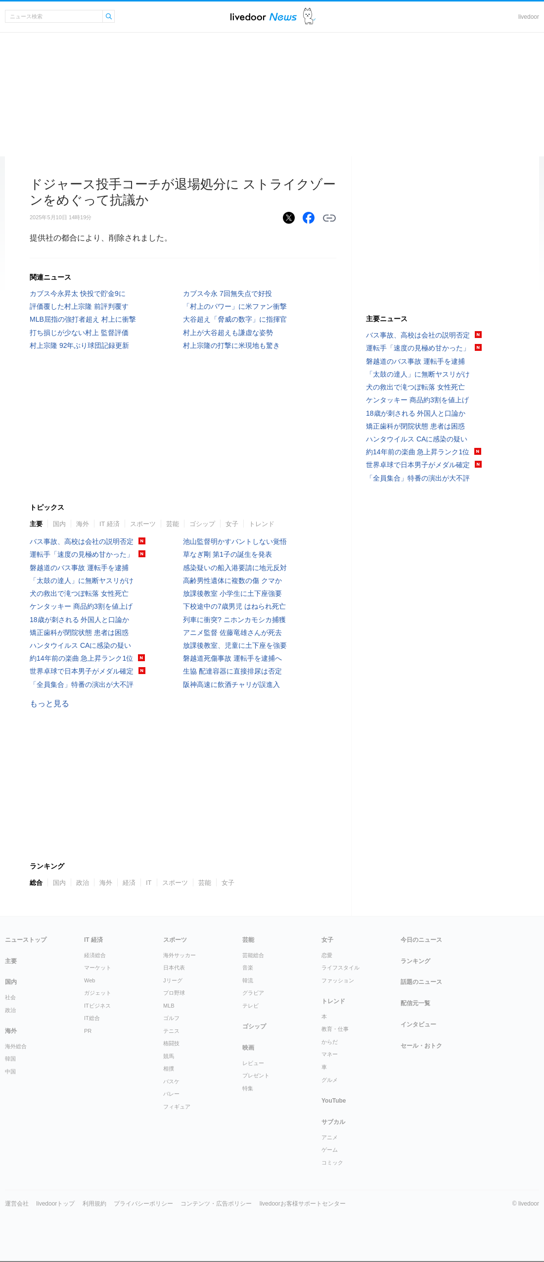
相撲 (168, 1068)
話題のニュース (421, 981)
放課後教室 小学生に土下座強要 (232, 593)
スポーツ (143, 524)
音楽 (247, 968)
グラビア (253, 993)
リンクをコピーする (329, 218)
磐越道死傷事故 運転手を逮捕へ (232, 658)
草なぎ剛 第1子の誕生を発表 (227, 554)
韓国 (10, 1059)
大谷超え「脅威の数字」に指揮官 (235, 319)
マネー (329, 1054)
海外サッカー (179, 955)
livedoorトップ (55, 1203)
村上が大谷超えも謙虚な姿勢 (228, 333)
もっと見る (49, 703)
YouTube (333, 1100)
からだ (329, 1042)
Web (89, 980)
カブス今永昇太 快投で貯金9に (78, 293)
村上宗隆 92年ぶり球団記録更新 (79, 345)
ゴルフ (171, 1018)
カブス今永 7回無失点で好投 (227, 293)
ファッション (337, 980)
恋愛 (326, 955)
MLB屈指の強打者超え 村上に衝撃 (83, 319)
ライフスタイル (340, 968)
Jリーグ (172, 980)
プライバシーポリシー (143, 1203)
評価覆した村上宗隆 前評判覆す (79, 306)
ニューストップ (25, 939)
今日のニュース (421, 939)
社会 (10, 997)
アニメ (329, 1137)
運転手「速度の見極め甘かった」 (82, 554)
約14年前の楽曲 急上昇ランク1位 (81, 658)
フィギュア (176, 1107)
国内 (59, 524)
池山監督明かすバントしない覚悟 (235, 541)
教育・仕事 (335, 1029)
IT (149, 882)
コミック (332, 1162)
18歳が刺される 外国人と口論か (79, 620)
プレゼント (256, 1075)
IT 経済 (109, 524)
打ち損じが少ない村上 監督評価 (79, 333)
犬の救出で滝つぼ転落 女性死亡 (79, 593)
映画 (248, 1047)
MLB (169, 1006)
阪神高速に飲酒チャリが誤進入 (231, 684)
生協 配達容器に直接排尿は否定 (232, 671)
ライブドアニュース (263, 16)
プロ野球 (174, 993)
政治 (82, 882)
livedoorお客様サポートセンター (303, 1203)
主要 (36, 524)
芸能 (172, 524)
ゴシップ (202, 524)
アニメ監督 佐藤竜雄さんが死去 (232, 632)
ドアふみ (309, 16)
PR (87, 1031)
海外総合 (16, 1046)
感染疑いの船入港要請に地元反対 (235, 568)
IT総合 (92, 1018)
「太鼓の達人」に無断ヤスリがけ (82, 580)
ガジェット (97, 993)
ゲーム (329, 1150)
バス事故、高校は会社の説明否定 (82, 541)
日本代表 (174, 968)
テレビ (250, 1006)
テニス (171, 1031)
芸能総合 (253, 955)
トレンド (261, 524)
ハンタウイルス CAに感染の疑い (80, 645)
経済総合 (95, 955)
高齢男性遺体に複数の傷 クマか (232, 580)
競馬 (168, 1056)
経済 (129, 882)
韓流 (247, 980)
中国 (10, 1071)
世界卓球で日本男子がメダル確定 (82, 671)
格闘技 (171, 1043)
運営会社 (17, 1203)
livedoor (528, 16)
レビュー (253, 1063)
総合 (36, 882)
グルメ (329, 1080)
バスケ (171, 1081)
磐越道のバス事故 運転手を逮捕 (79, 568)
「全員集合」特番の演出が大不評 (82, 684)
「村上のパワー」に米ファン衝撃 (235, 306)
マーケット (97, 968)
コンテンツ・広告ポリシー (216, 1203)
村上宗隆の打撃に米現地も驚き (231, 345)
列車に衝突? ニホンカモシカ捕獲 (234, 620)
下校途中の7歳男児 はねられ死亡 (234, 606)
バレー (171, 1094)
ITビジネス (97, 1006)
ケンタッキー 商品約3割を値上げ (81, 606)
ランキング (415, 961)
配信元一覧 (415, 1003)
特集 (247, 1088)
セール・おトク (421, 1045)
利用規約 (94, 1203)
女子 (232, 524)
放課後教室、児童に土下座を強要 (235, 645)
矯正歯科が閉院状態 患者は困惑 (79, 632)
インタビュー (418, 1024)
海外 (82, 524)
